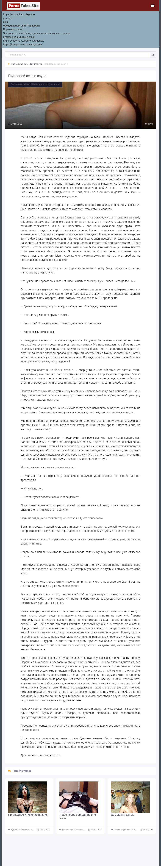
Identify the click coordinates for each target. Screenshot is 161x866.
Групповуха (16, 84)
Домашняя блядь (122, 814)
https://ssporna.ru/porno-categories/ (23, 40)
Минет (27, 84)
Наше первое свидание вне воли (77, 816)
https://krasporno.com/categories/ (22, 44)
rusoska (7, 18)
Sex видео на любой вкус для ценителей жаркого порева (36, 33)
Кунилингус (54, 84)
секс (5, 21)
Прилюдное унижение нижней (28, 814)
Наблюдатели (39, 84)
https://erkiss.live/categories (19, 14)
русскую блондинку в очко (19, 36)
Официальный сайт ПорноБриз (21, 25)
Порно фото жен (12, 29)
